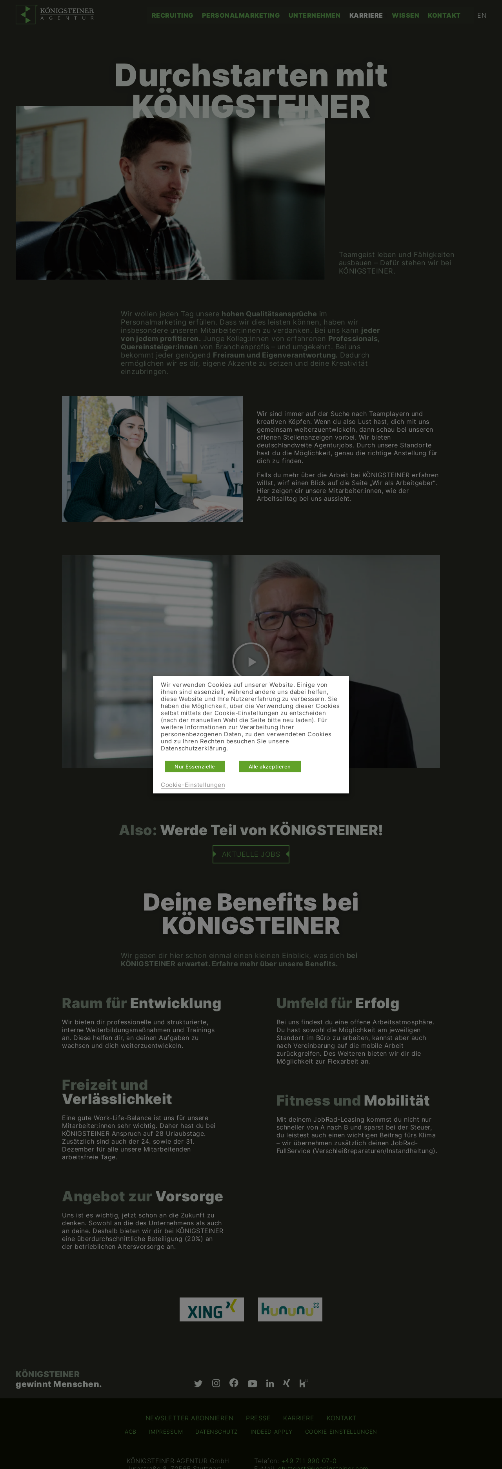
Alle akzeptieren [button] (270, 766)
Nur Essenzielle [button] (195, 766)
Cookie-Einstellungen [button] (193, 784)
